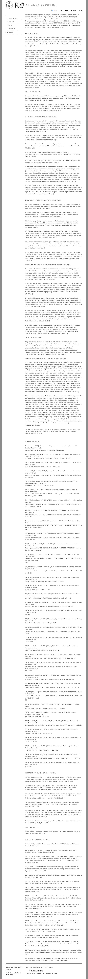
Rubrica (73, 10)
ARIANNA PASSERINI (40, 5)
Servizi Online (64, 10)
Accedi (80, 10)
